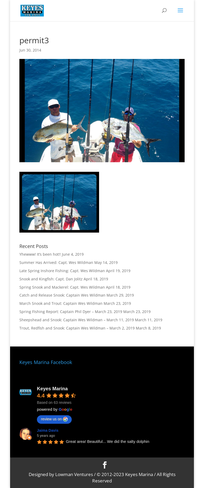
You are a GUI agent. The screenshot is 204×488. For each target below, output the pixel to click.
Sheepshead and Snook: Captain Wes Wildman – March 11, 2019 (76, 319)
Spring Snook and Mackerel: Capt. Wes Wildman (62, 287)
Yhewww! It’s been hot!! (40, 254)
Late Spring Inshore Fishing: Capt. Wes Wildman (62, 270)
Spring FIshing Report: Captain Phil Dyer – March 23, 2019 (70, 311)
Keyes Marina (52, 388)
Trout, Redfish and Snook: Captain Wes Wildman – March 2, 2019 (77, 328)
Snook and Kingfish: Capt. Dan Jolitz (51, 278)
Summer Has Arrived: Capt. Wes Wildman (56, 262)
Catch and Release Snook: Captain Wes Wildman (62, 295)
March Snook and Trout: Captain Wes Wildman (61, 303)
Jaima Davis (47, 430)
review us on (54, 419)
